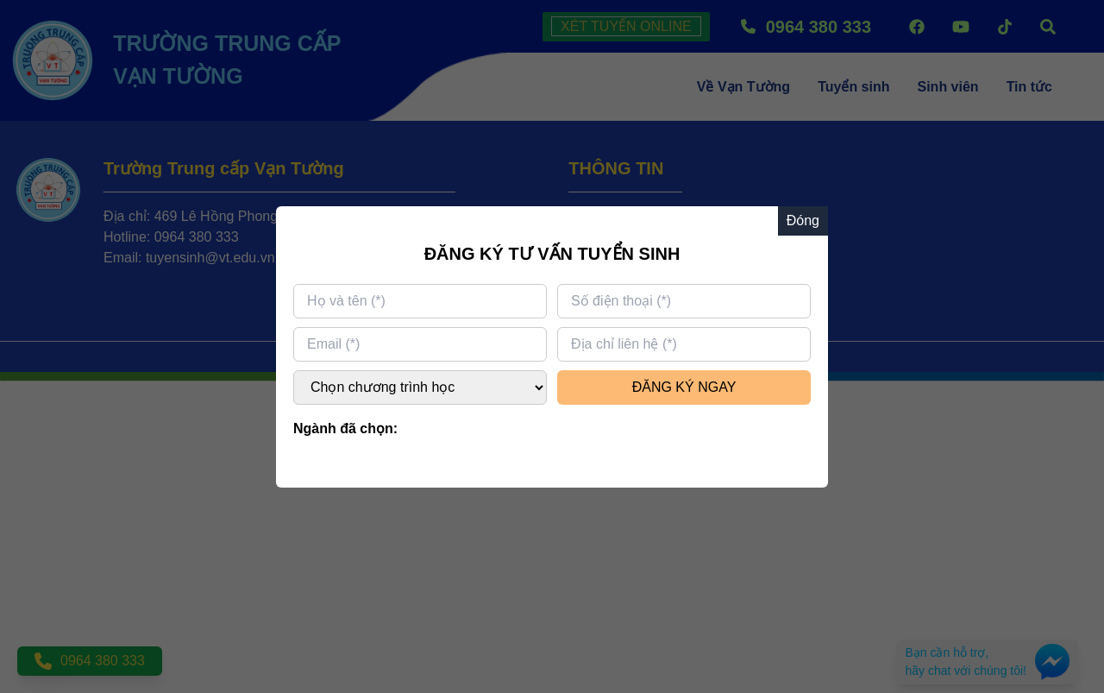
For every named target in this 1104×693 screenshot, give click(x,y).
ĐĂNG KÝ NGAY (684, 387)
